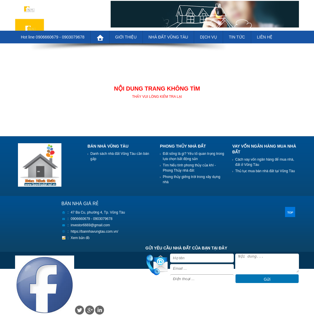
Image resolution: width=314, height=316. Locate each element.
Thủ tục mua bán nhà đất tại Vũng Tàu (265, 171)
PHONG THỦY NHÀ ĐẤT (183, 146)
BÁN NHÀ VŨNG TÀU (108, 146)
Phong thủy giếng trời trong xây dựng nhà (191, 179)
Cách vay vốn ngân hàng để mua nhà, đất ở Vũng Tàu (264, 162)
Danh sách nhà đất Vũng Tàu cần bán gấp (119, 156)
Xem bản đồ (80, 238)
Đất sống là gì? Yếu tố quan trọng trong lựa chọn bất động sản (193, 156)
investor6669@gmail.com (90, 225)
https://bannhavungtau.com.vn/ (94, 231)
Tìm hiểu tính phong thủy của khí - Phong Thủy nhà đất (189, 167)
